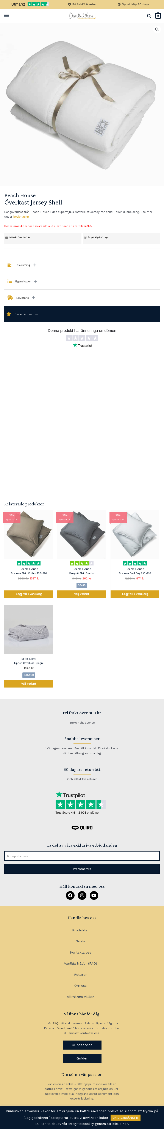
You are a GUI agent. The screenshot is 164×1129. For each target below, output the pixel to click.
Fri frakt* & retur (82, 4)
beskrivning (21, 216)
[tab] (82, 265)
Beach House (20, 195)
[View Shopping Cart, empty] (158, 15)
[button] (82, 869)
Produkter (80, 930)
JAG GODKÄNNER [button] (125, 1118)
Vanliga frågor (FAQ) (80, 963)
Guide (80, 941)
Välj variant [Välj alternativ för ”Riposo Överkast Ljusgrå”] (28, 683)
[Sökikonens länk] (149, 16)
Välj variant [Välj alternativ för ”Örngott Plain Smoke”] (81, 594)
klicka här (120, 1124)
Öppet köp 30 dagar (134, 4)
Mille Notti (28, 658)
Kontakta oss (80, 952)
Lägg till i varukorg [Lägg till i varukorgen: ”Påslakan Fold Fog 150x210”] (135, 594)
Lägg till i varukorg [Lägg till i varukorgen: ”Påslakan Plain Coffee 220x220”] (29, 594)
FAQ (56, 1023)
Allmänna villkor (80, 997)
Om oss (80, 985)
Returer (80, 975)
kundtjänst (65, 1028)
